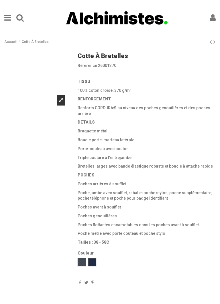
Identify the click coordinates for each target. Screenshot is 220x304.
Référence (87, 65)
